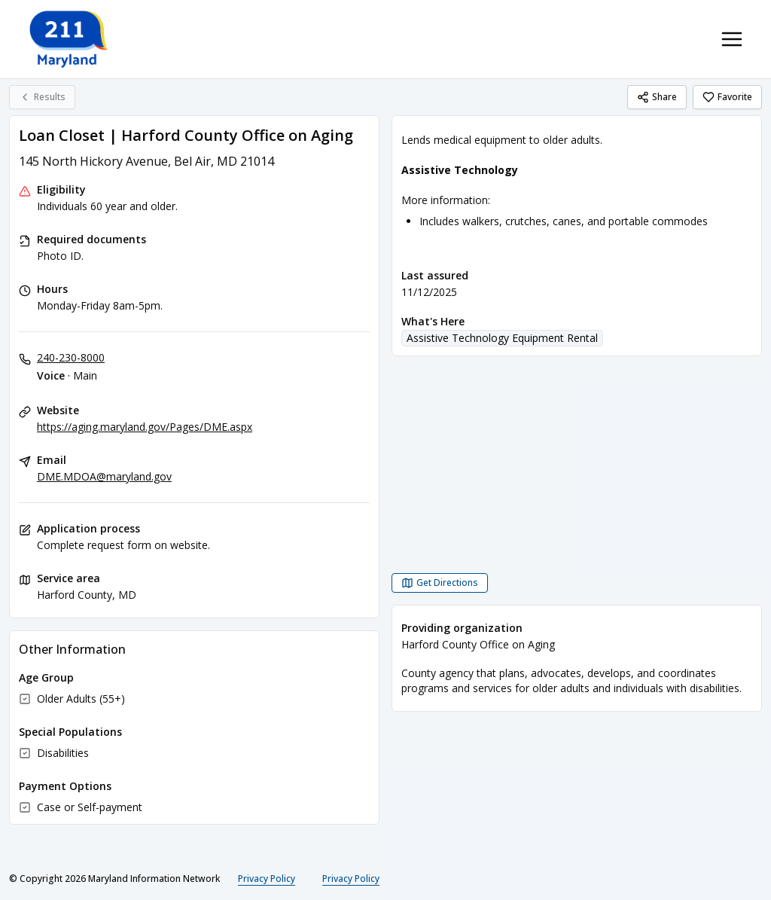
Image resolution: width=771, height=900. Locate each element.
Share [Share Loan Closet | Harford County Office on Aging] (657, 96)
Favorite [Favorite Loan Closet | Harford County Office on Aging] (727, 96)
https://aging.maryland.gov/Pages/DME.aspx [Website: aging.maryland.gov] (144, 426)
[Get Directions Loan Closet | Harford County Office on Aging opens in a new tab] (440, 583)
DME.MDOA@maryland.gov (104, 476)
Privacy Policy (266, 878)
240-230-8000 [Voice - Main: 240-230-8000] (71, 357)
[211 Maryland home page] (69, 39)
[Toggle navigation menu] (732, 39)
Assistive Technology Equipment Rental (502, 338)
